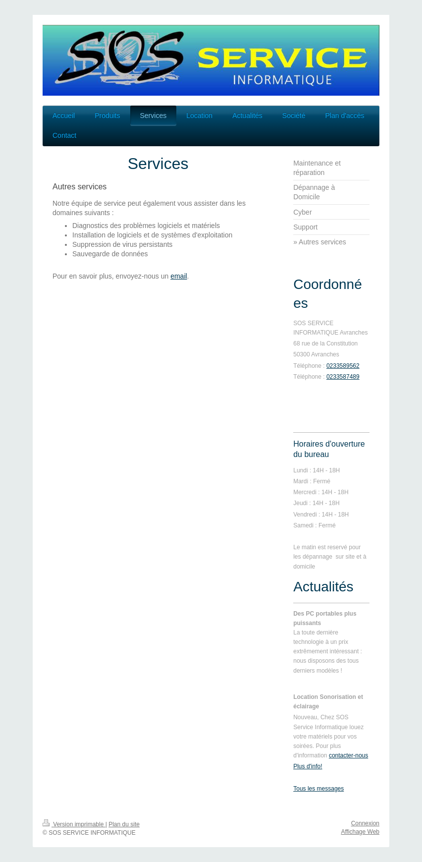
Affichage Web (360, 831)
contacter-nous (348, 755)
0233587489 (343, 376)
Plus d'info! (307, 766)
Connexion (365, 823)
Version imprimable (74, 824)
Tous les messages (318, 788)
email (178, 276)
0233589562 (343, 365)
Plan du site (124, 824)
